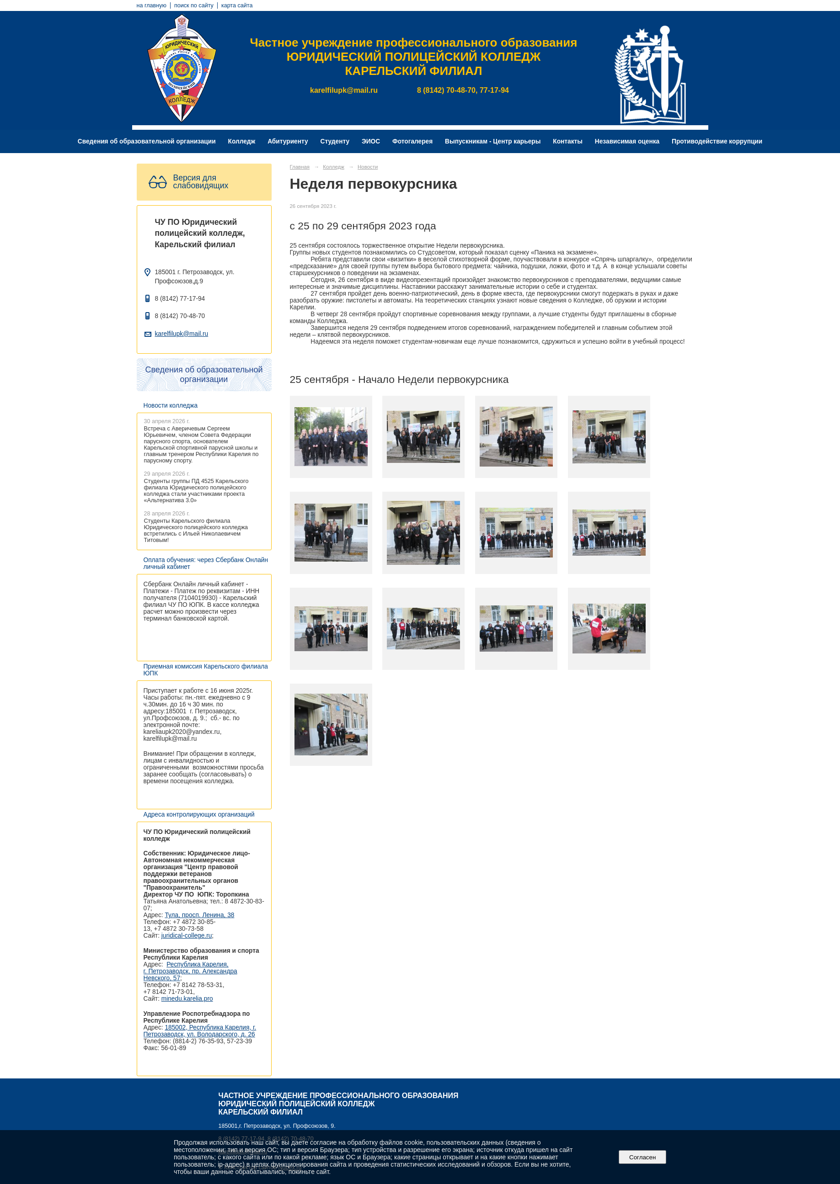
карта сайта (237, 5)
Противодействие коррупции (717, 141)
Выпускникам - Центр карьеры (492, 141)
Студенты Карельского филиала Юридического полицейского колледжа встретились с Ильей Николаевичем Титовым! (196, 530)
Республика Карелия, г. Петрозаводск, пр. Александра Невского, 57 (190, 971)
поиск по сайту (194, 5)
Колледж (242, 141)
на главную (151, 5)
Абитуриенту (288, 141)
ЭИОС (371, 141)
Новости (368, 167)
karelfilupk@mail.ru (182, 333)
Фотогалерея (412, 141)
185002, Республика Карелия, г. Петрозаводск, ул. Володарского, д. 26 (200, 1031)
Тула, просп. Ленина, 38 (199, 915)
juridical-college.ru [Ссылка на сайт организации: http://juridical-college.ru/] (186, 935)
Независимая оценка (627, 141)
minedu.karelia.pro (187, 998)
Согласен (642, 1157)
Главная (300, 167)
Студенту (335, 141)
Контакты (568, 141)
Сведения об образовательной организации (147, 141)
